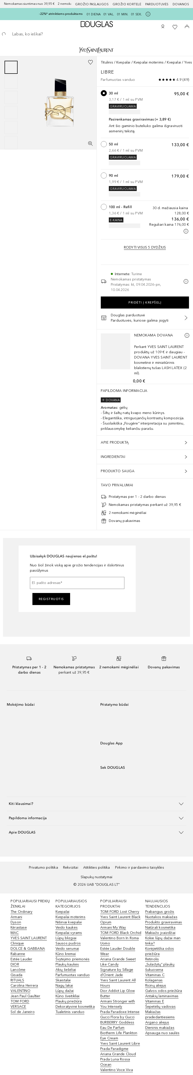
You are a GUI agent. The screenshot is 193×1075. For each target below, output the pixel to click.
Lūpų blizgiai (66, 938)
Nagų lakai (64, 985)
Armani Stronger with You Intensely (117, 1004)
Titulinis (107, 62)
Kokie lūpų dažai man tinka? (163, 940)
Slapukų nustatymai (97, 877)
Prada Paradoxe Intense (119, 1012)
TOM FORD (20, 1001)
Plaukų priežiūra (69, 1001)
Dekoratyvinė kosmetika (75, 1006)
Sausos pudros (68, 943)
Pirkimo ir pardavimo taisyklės (139, 867)
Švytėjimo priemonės (73, 959)
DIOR (15, 964)
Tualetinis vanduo (70, 1012)
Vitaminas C (155, 975)
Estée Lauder (21, 959)
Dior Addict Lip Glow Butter (117, 993)
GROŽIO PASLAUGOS (92, 4)
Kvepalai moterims (149, 62)
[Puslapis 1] (11, 67)
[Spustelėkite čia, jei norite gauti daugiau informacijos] (148, 14)
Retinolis (152, 959)
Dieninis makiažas (159, 1028)
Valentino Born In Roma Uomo (119, 940)
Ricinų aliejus (155, 985)
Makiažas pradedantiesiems (160, 1014)
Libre (108, 72)
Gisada (16, 975)
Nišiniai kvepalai (69, 922)
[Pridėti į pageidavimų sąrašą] (90, 62)
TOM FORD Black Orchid (120, 933)
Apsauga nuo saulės (162, 1033)
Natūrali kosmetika (160, 927)
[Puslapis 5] (11, 127)
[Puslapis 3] (11, 97)
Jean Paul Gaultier (25, 996)
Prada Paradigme (114, 1049)
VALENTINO (20, 991)
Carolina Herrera (24, 985)
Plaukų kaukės (67, 964)
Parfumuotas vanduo (73, 975)
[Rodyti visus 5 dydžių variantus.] (145, 248)
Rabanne (18, 954)
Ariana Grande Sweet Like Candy (118, 962)
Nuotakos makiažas (161, 917)
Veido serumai (67, 948)
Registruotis (51, 599)
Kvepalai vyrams (69, 933)
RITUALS (17, 980)
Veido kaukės (67, 927)
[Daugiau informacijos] (187, 335)
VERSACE (18, 1006)
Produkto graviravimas (163, 922)
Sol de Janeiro (23, 1012)
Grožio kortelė (127, 4)
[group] (11, 105)
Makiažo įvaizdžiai (160, 933)
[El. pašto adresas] (77, 583)
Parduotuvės (157, 4)
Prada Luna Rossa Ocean (115, 1062)
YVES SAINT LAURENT (29, 938)
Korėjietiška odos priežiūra (159, 951)
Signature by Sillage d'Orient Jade (116, 972)
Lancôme (18, 970)
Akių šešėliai (66, 970)
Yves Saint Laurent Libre (120, 1043)
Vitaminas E (154, 1001)
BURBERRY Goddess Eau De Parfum (117, 1025)
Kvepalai (123, 62)
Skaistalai (63, 980)
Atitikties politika (96, 867)
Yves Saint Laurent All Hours (118, 983)
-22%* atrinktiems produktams (60, 14)
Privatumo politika (43, 867)
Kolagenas (154, 980)
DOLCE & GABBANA (28, 948)
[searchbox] (96, 34)
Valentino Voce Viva (116, 1070)
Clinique (17, 943)
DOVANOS (181, 4)
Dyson (16, 922)
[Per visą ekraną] (90, 144)
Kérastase (19, 927)
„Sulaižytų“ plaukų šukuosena (160, 967)
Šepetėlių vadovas (160, 1006)
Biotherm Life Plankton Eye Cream (118, 1035)
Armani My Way (113, 927)
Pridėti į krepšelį (144, 302)
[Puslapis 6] (11, 142)
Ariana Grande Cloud (118, 1054)
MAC (15, 933)
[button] (96, 804)
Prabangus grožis (159, 912)
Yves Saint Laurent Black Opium (120, 919)
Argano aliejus (157, 1022)
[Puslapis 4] (11, 112)
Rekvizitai (70, 867)
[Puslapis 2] (11, 82)
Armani (16, 917)
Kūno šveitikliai (68, 996)
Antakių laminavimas (162, 996)
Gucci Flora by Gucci (117, 1017)
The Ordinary (21, 912)
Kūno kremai (66, 954)
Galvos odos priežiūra (163, 991)
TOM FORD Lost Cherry (119, 912)
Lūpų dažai (65, 991)
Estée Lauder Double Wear (117, 951)
